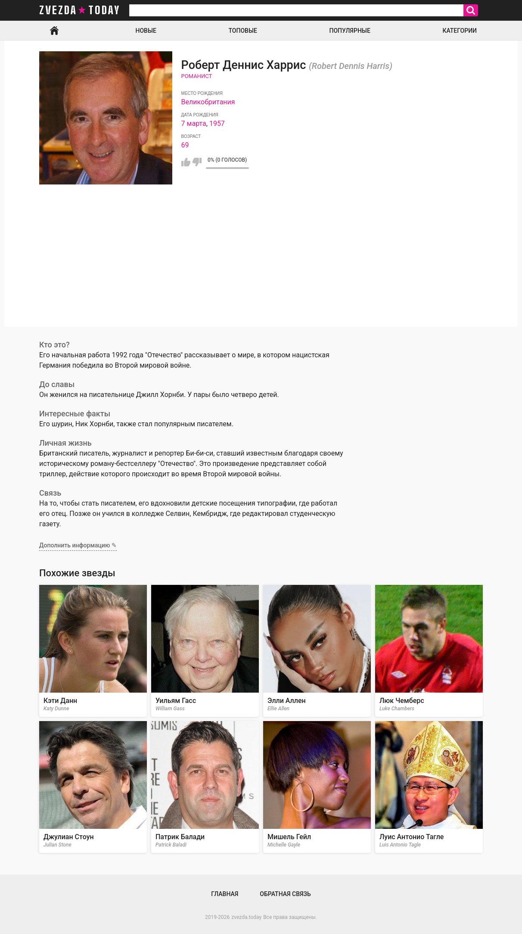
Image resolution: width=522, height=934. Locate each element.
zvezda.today (246, 917)
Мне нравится (185, 162)
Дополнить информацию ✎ (78, 545)
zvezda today (79, 10)
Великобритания (208, 102)
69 (185, 145)
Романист (196, 76)
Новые (146, 30)
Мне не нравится (197, 162)
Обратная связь (285, 893)
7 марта (193, 123)
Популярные (349, 30)
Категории (459, 30)
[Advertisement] (261, 266)
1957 (217, 123)
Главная (54, 30)
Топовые (243, 30)
